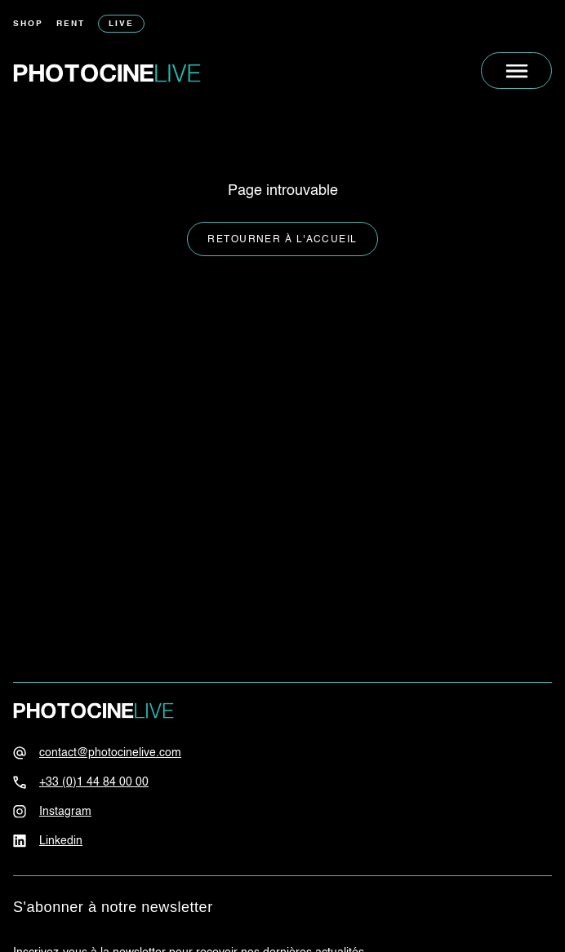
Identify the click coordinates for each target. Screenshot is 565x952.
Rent (70, 24)
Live (121, 24)
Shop (28, 24)
